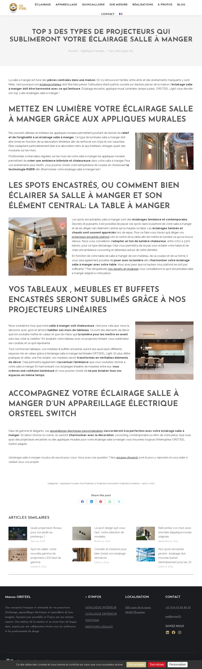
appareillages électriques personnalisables (76, 431)
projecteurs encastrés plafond (90, 237)
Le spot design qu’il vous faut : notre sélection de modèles (109, 532)
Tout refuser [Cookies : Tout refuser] (157, 664)
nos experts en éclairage (123, 269)
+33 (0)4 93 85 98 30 (178, 607)
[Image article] (17, 533)
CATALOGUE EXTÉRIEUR (101, 614)
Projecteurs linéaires (129, 483)
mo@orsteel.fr (173, 616)
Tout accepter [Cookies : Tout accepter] (136, 664)
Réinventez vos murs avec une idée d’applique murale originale (174, 532)
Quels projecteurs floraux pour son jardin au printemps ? (46, 532)
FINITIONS (92, 620)
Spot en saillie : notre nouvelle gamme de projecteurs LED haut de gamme (46, 556)
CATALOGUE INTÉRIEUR (100, 607)
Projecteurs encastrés (107, 483)
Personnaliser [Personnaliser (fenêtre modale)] (177, 664)
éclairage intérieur (50, 84)
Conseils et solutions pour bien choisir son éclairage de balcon (110, 553)
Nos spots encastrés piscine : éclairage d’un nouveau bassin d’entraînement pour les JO (174, 556)
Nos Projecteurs (88, 483)
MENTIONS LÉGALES (99, 627)
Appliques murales (69, 483)
